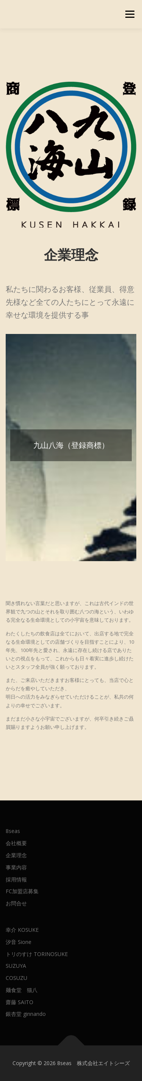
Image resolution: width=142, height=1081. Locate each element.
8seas (13, 831)
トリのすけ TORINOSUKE (37, 954)
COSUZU (16, 977)
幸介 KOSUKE (22, 929)
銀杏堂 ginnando (26, 1013)
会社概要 (16, 843)
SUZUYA (16, 965)
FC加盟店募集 (22, 891)
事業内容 (16, 867)
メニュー (129, 14)
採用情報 (16, 879)
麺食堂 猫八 (21, 990)
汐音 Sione (18, 941)
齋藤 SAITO (19, 1002)
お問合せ (16, 903)
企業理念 (16, 855)
